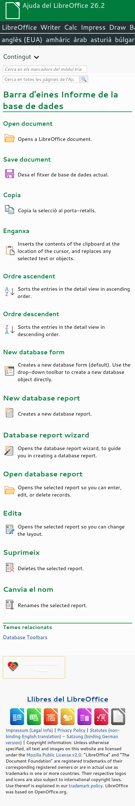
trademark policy (85, 785)
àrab (80, 39)
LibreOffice (19, 27)
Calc (70, 27)
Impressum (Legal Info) (29, 730)
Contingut (17, 56)
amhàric (58, 39)
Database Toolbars (25, 637)
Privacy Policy (71, 730)
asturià (100, 39)
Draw (117, 27)
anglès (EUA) (22, 39)
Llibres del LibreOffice (67, 699)
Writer (50, 27)
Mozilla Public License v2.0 (53, 755)
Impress (93, 27)
